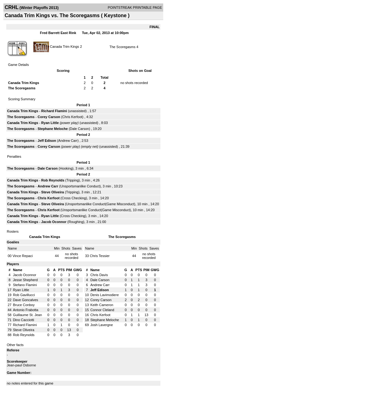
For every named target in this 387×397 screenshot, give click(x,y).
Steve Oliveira (52, 192)
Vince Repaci (22, 256)
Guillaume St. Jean (27, 315)
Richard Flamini (54, 111)
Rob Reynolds (52, 180)
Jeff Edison (47, 140)
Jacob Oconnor (53, 222)
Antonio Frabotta (25, 310)
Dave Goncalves (25, 300)
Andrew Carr (68, 140)
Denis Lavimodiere (104, 295)
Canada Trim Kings (64, 46)
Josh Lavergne (101, 325)
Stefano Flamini (25, 285)
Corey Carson (49, 117)
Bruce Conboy (24, 305)
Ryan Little (50, 123)
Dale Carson (79, 129)
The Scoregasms (122, 47)
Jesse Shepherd (25, 280)
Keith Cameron (101, 305)
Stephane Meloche (53, 129)
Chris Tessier (100, 256)
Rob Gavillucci (24, 295)
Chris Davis (99, 275)
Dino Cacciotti (23, 320)
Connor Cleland (102, 310)
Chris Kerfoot (72, 117)
